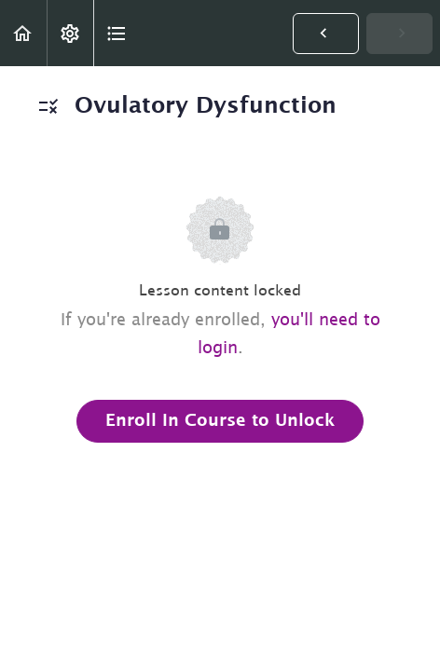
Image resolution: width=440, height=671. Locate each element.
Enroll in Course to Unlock (220, 421)
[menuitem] (70, 33)
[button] (23, 33)
